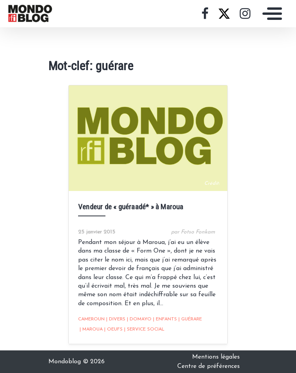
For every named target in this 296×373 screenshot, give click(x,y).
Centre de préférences (208, 366)
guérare (190, 319)
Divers (115, 319)
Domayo (139, 319)
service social (144, 329)
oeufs (113, 329)
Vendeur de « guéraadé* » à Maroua (131, 206)
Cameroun (91, 319)
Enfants (165, 319)
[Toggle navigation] (270, 13)
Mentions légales (216, 357)
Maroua (91, 329)
